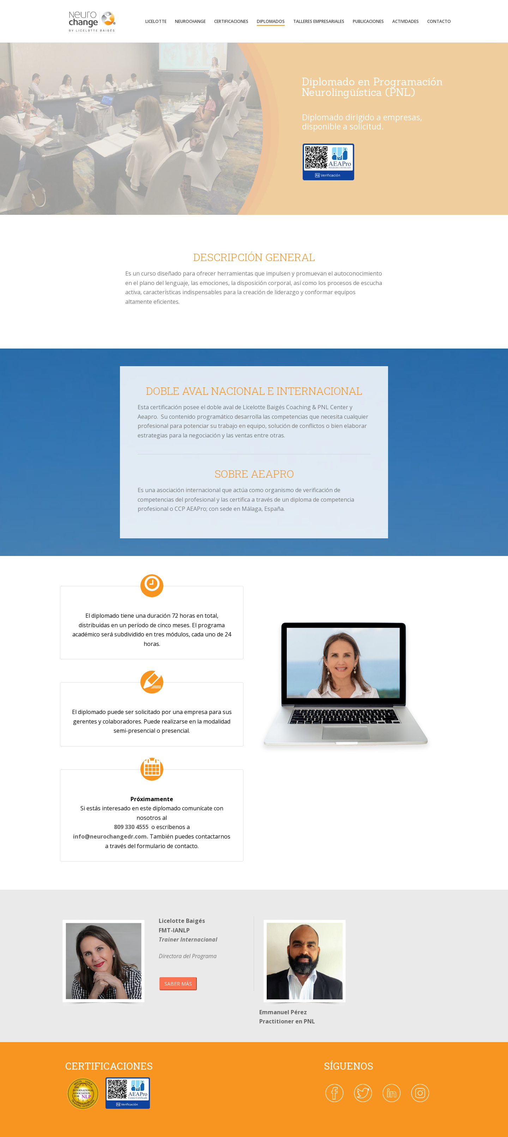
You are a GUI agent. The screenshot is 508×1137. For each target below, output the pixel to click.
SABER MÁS (178, 983)
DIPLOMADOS (271, 21)
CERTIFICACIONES (231, 21)
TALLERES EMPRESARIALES (318, 21)
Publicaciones (368, 21)
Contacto (439, 21)
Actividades (405, 21)
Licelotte (156, 21)
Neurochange (190, 21)
